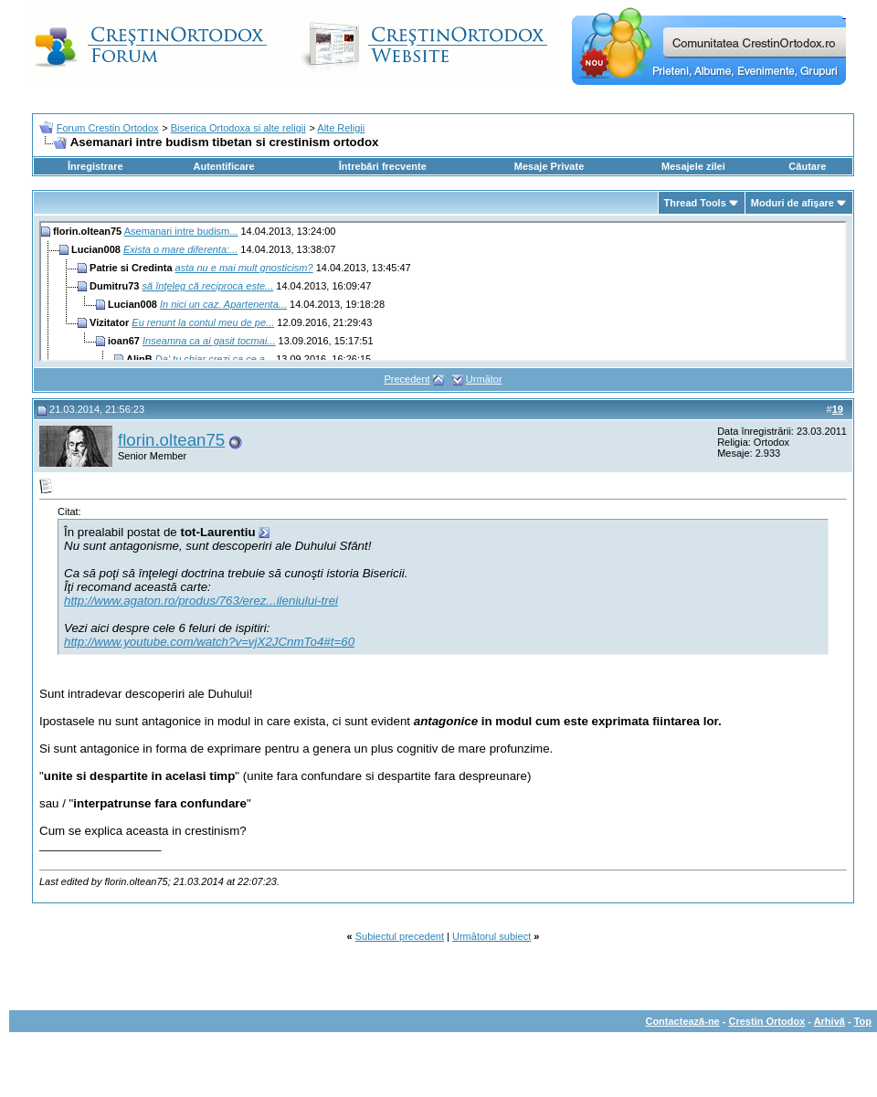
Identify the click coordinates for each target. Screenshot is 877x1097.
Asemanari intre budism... (181, 231)
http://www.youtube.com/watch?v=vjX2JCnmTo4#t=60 (209, 642)
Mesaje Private (549, 166)
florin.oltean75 (171, 439)
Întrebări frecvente (383, 166)
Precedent (406, 379)
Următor (484, 379)
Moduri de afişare (792, 202)
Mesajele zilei (693, 166)
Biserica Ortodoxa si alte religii (238, 127)
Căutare (807, 166)
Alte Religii (341, 127)
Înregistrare (95, 166)
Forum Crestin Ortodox (108, 127)
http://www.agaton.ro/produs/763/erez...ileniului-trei (201, 600)
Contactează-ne (682, 1021)
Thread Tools (695, 202)
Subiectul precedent (399, 936)
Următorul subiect (491, 936)
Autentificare (223, 166)
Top (863, 1021)
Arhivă (829, 1021)
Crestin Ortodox (767, 1021)
